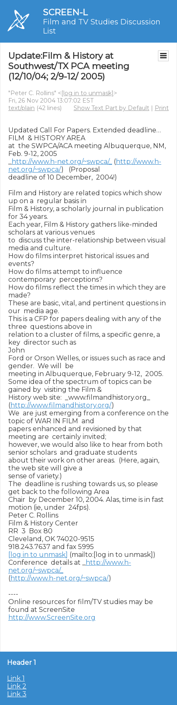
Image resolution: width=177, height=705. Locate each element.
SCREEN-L (65, 12)
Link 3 (16, 694)
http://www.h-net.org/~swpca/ (59, 578)
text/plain (21, 108)
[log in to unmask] (87, 93)
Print (162, 108)
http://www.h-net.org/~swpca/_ (62, 161)
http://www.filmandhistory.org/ (61, 405)
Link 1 (16, 678)
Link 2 (16, 686)
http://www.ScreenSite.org (52, 617)
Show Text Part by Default (111, 108)
